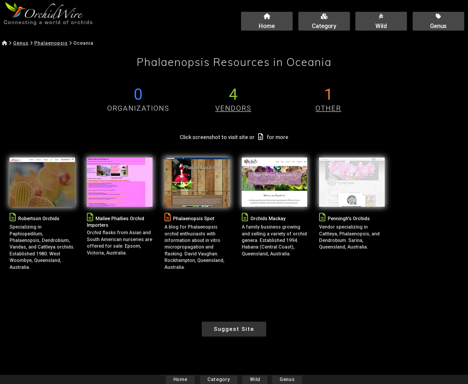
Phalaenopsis (51, 43)
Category (218, 379)
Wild (255, 379)
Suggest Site (234, 329)
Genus (21, 43)
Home (180, 379)
